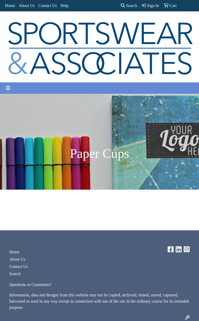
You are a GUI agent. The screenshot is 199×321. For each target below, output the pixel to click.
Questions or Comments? (30, 284)
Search (129, 5)
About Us (27, 5)
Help (64, 5)
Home (10, 5)
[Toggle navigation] (8, 88)
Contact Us (47, 5)
